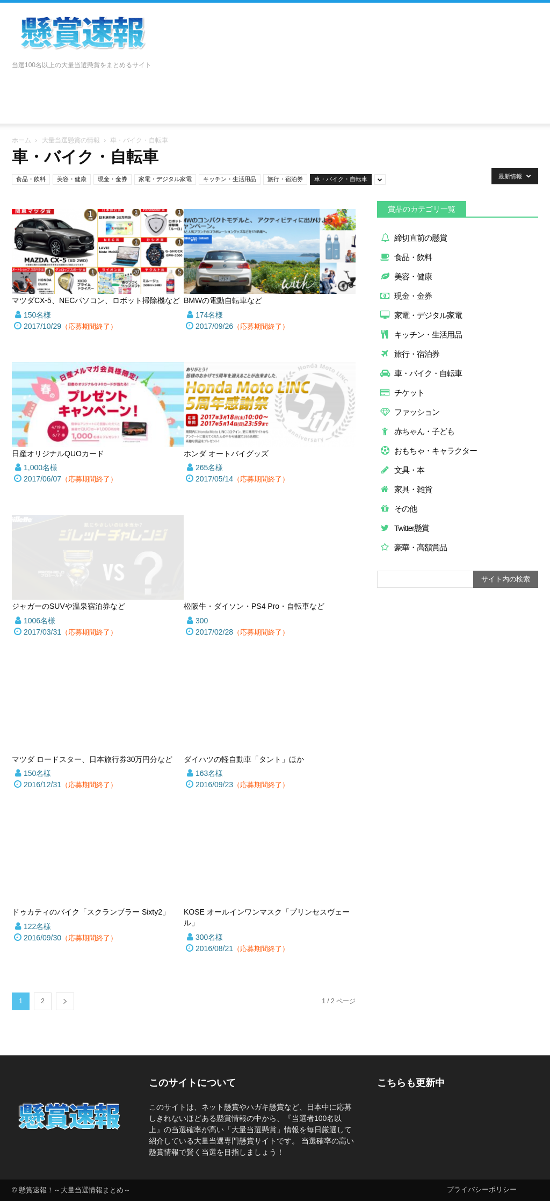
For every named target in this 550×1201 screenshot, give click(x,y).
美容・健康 (71, 179)
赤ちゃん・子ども (417, 431)
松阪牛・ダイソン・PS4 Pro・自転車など (254, 606)
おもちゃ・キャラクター (428, 450)
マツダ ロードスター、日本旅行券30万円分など (92, 759)
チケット (402, 392)
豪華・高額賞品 (413, 547)
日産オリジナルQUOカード (58, 453)
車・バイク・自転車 (340, 179)
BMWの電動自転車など (223, 300)
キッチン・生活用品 (229, 179)
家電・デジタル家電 (165, 179)
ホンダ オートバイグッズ (226, 453)
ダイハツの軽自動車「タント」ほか (244, 759)
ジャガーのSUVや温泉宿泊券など (68, 606)
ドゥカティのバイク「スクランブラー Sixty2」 (91, 912)
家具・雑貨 (406, 489)
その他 (398, 508)
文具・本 (402, 469)
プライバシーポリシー (482, 1189)
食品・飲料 (31, 179)
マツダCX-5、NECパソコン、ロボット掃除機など (96, 300)
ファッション (409, 411)
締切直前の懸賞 (413, 237)
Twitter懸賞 (404, 528)
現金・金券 (112, 179)
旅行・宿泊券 (285, 179)
